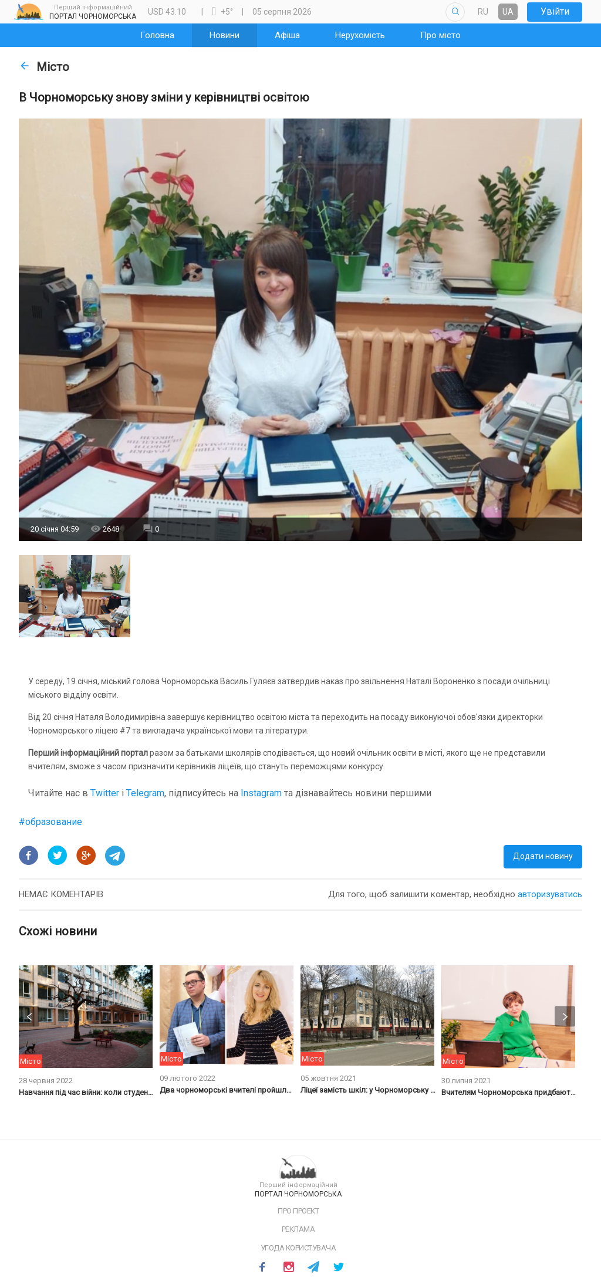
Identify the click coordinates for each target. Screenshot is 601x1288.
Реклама (298, 1229)
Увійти (555, 11)
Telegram (145, 793)
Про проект (298, 1210)
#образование (50, 821)
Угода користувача (298, 1247)
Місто (44, 67)
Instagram (261, 793)
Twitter (105, 793)
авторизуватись (550, 894)
